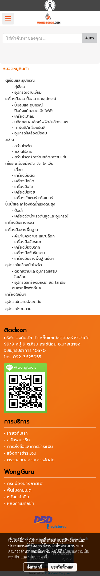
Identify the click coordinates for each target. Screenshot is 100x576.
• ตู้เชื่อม (18, 87)
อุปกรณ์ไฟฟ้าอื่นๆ (26, 288)
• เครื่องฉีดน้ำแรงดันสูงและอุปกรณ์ (40, 216)
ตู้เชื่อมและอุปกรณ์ (20, 80)
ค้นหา (89, 38)
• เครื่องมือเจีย (23, 192)
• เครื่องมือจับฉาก (26, 247)
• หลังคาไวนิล (16, 497)
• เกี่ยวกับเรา (16, 433)
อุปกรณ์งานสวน (18, 309)
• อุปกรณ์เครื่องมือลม (29, 133)
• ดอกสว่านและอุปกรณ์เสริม (34, 271)
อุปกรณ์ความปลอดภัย (23, 302)
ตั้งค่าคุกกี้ (34, 567)
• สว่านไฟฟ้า (22, 146)
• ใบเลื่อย (19, 277)
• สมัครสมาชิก (17, 440)
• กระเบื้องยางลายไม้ (23, 483)
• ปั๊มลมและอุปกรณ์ (27, 105)
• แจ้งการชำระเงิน (20, 453)
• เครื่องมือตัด (23, 175)
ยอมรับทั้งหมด (62, 567)
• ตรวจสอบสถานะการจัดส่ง (29, 460)
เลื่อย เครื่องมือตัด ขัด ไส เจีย (29, 163)
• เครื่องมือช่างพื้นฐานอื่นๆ (33, 258)
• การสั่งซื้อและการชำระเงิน (28, 446)
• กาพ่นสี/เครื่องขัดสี (28, 127)
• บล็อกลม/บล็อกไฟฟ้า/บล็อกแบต (40, 122)
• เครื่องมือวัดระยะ (26, 242)
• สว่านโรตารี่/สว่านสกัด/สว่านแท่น (39, 157)
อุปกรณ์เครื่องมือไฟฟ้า (23, 265)
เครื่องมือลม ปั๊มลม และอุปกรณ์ (30, 99)
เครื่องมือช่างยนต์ (19, 222)
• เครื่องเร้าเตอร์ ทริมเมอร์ (32, 198)
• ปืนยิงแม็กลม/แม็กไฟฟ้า (32, 111)
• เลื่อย (17, 170)
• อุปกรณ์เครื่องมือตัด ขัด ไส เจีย (39, 282)
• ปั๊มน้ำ (17, 210)
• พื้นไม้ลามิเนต (17, 490)
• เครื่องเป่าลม (23, 116)
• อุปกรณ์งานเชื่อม (27, 92)
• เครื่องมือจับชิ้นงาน (28, 253)
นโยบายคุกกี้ (37, 556)
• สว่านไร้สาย (22, 151)
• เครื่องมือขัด (23, 181)
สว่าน (9, 139)
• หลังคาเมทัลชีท (19, 503)
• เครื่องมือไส (22, 187)
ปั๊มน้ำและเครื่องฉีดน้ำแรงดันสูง (30, 204)
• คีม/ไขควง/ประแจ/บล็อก (33, 236)
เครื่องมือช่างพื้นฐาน (21, 230)
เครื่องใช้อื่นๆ (15, 294)
